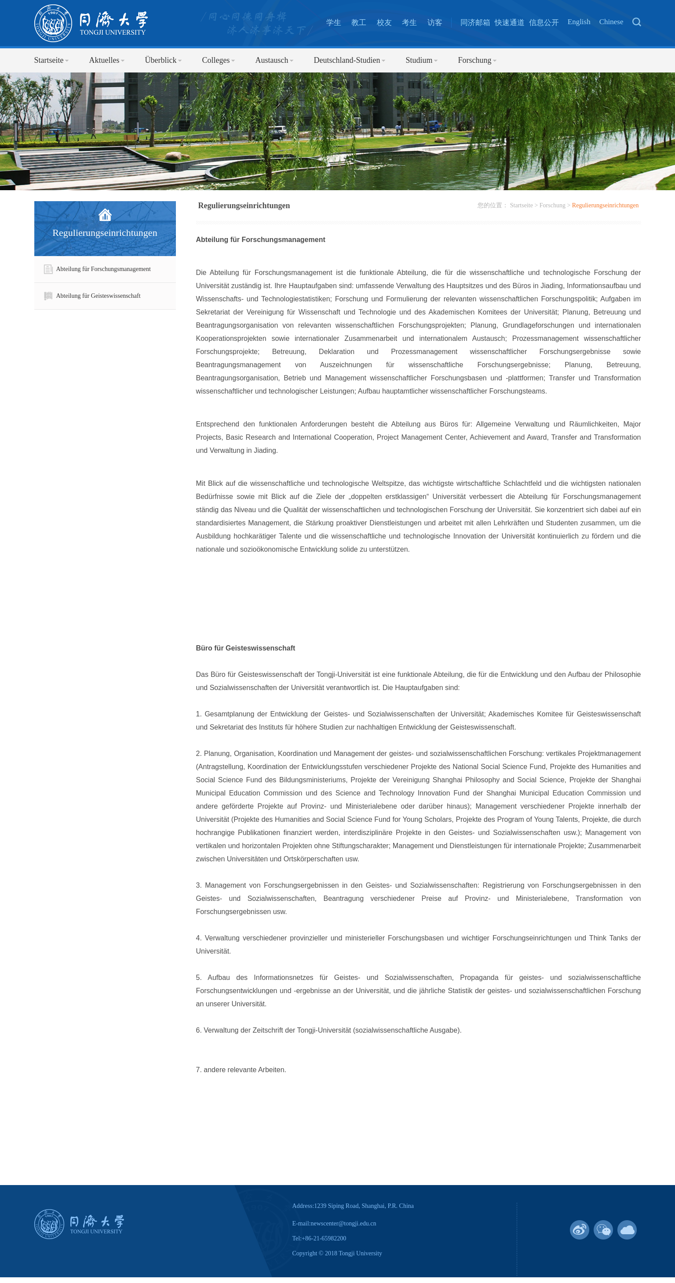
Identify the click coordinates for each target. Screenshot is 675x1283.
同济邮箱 (475, 22)
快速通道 (510, 22)
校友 (384, 22)
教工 (358, 22)
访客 (434, 22)
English (579, 22)
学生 (333, 22)
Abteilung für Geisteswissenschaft (92, 296)
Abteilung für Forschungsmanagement (97, 269)
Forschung (553, 205)
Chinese (611, 22)
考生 (409, 22)
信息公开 (544, 22)
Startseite (521, 205)
